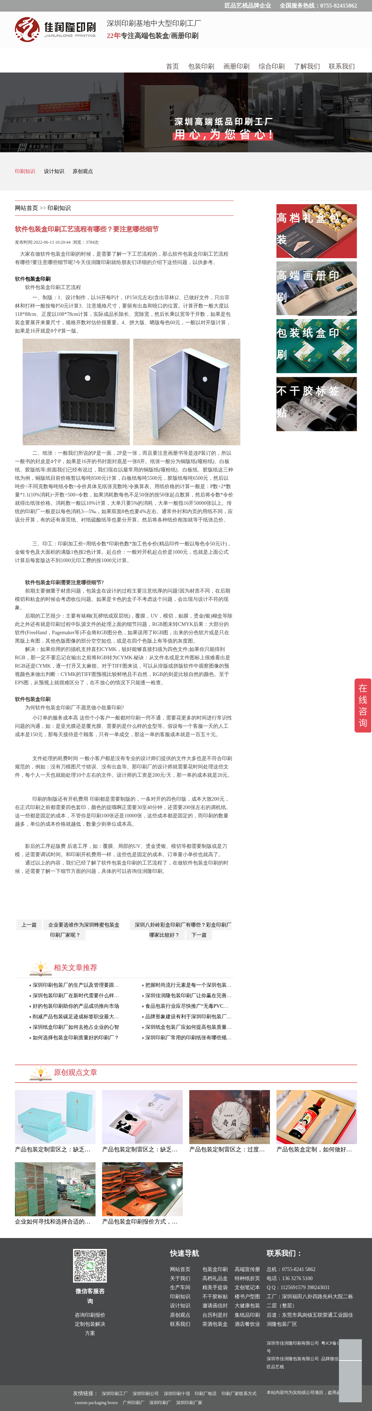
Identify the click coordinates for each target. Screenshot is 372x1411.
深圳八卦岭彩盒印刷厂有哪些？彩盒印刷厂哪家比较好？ (183, 930)
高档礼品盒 (215, 1278)
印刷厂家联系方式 (239, 1393)
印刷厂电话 (206, 1393)
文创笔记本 (247, 1287)
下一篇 (199, 935)
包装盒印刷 (37, 279)
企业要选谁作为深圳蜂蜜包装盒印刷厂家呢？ (84, 930)
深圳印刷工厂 (115, 1393)
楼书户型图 (247, 1296)
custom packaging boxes (96, 1402)
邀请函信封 (215, 1305)
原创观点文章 (75, 1072)
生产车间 (180, 1287)
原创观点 (83, 171)
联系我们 (342, 66)
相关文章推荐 (75, 967)
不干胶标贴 (215, 1296)
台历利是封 (215, 1315)
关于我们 (180, 1278)
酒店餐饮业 (247, 1324)
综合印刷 (272, 66)
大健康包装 (247, 1305)
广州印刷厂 (134, 1402)
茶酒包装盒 (215, 1324)
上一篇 (29, 925)
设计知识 (55, 171)
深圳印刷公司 (146, 1393)
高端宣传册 (247, 1269)
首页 (172, 66)
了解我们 (307, 66)
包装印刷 (201, 66)
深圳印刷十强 (177, 1393)
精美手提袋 (215, 1287)
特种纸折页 (247, 1278)
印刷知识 (26, 171)
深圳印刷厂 (160, 1402)
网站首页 (26, 208)
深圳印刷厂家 (189, 1402)
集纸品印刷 (247, 1315)
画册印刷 (236, 66)
